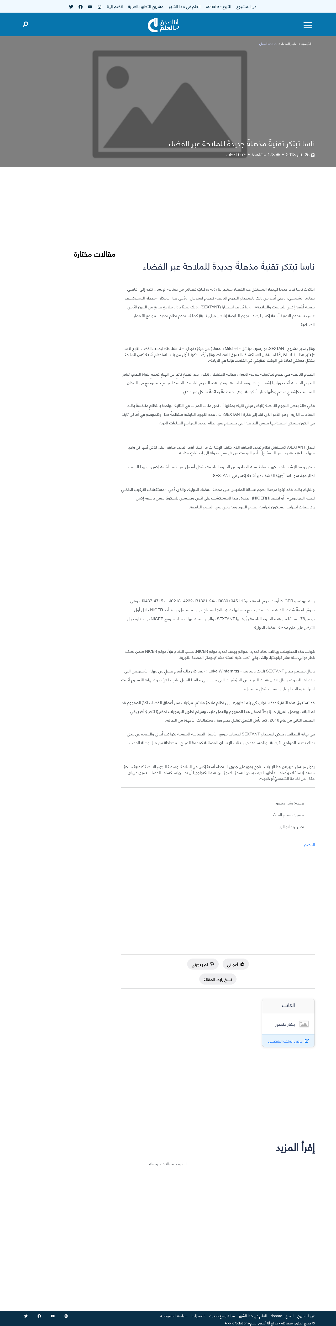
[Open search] (25, 23)
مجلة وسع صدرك (222, 1315)
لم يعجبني (203, 964)
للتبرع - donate (218, 6)
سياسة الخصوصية (173, 1315)
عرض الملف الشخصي (285, 1041)
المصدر (309, 844)
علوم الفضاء (289, 43)
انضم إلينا (115, 6)
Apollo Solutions (237, 1323)
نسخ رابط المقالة (218, 979)
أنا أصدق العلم (260, 1323)
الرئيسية (306, 43)
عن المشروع (246, 6)
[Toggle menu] (308, 25)
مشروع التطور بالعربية (146, 6)
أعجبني (235, 964)
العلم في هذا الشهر (185, 6)
